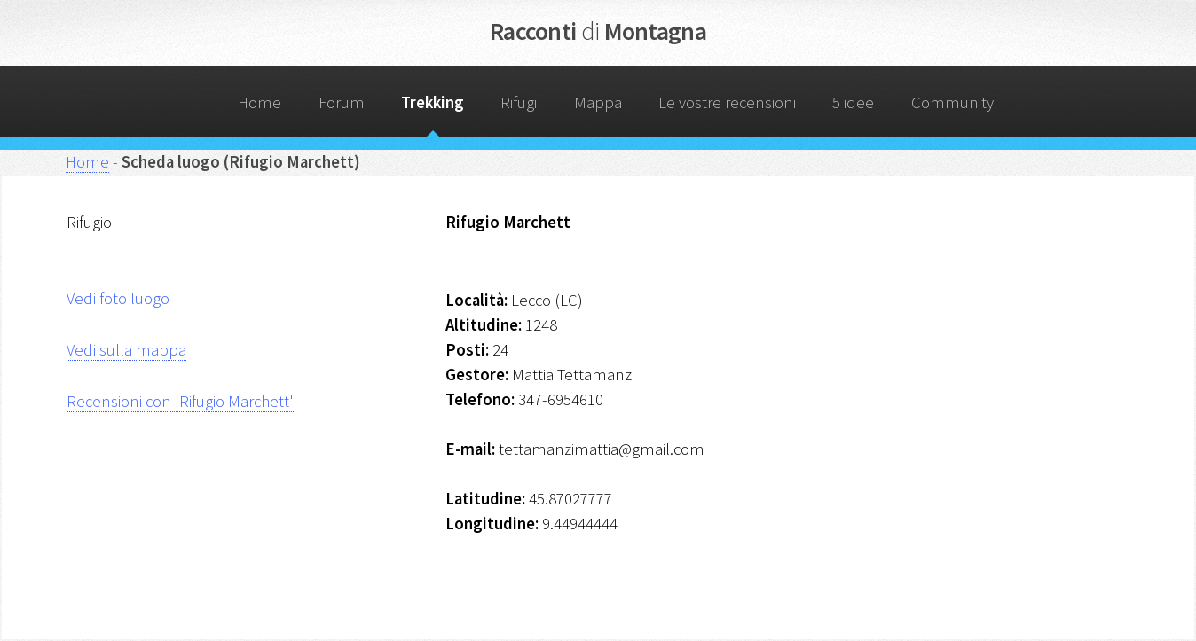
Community (952, 102)
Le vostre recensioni (727, 102)
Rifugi (518, 102)
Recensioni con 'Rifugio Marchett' (180, 401)
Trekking (432, 102)
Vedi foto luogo (118, 298)
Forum (342, 102)
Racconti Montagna (598, 31)
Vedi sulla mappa (126, 350)
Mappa (598, 102)
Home (259, 102)
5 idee (853, 102)
